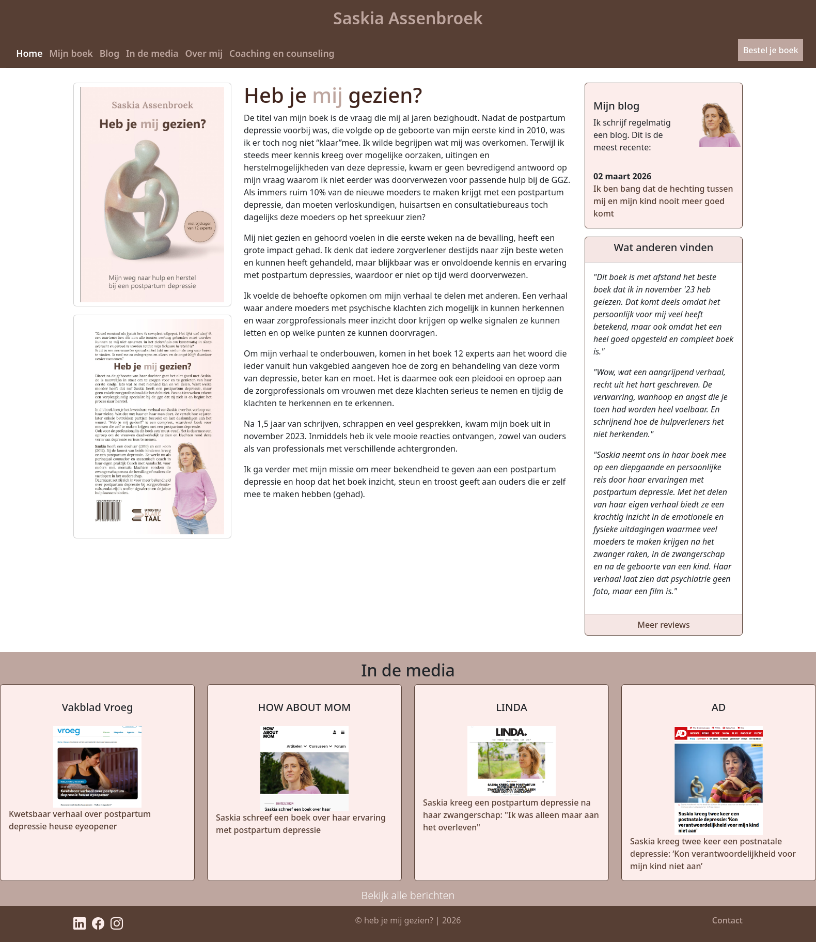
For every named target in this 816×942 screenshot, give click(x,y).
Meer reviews (663, 624)
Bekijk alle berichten (408, 895)
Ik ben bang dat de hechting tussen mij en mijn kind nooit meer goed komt (663, 201)
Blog (109, 53)
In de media (152, 53)
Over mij (204, 53)
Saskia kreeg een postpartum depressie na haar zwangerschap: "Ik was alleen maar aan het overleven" (511, 815)
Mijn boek (71, 53)
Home (29, 53)
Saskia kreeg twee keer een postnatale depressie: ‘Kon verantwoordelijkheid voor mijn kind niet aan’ (713, 854)
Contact (727, 920)
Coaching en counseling (282, 53)
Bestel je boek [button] (770, 50)
